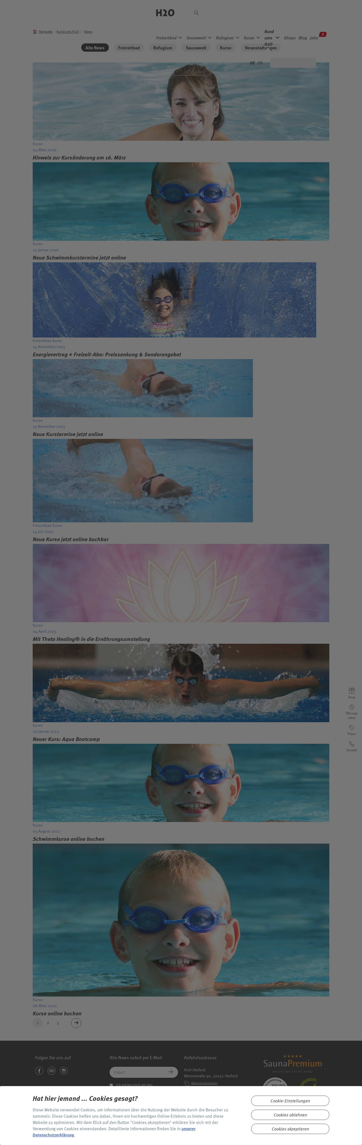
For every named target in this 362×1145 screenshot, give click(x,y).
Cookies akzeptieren (290, 1129)
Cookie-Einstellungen (290, 1101)
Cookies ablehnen (290, 1115)
